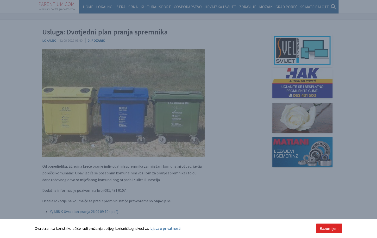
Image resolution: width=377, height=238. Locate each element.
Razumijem (329, 228)
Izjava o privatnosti (165, 228)
